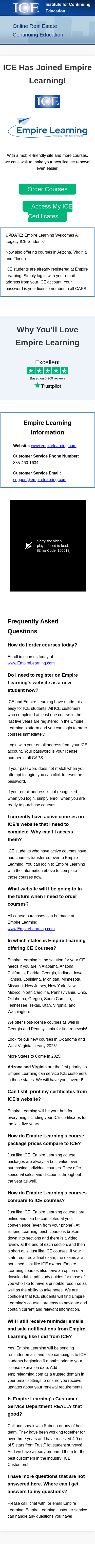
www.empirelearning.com (54, 446)
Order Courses (47, 189)
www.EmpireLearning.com (31, 663)
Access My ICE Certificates (50, 211)
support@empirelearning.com (39, 480)
